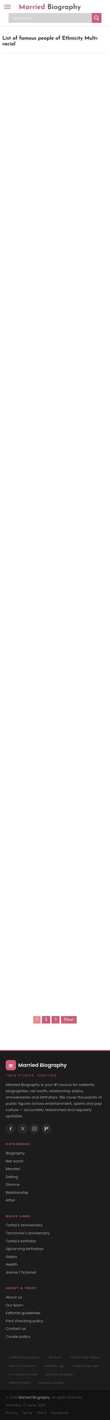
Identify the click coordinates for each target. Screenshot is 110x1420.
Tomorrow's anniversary (28, 1233)
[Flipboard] (46, 1129)
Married (50, 7)
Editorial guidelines (23, 1313)
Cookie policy (18, 1336)
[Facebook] (10, 1129)
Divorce (13, 1184)
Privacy (12, 1412)
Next (69, 1020)
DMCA (41, 1412)
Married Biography (34, 1397)
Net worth (14, 1161)
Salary (11, 1256)
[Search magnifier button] (96, 18)
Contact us (16, 1328)
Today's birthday (21, 1241)
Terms (27, 1412)
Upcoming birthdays (25, 1248)
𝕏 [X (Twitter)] (22, 1129)
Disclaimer (60, 1412)
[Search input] (51, 18)
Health (12, 1264)
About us (14, 1297)
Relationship (17, 1192)
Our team (14, 1305)
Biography (15, 1153)
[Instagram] (34, 1129)
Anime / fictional (21, 1272)
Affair (10, 1200)
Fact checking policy (25, 1321)
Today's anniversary (24, 1225)
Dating (12, 1177)
